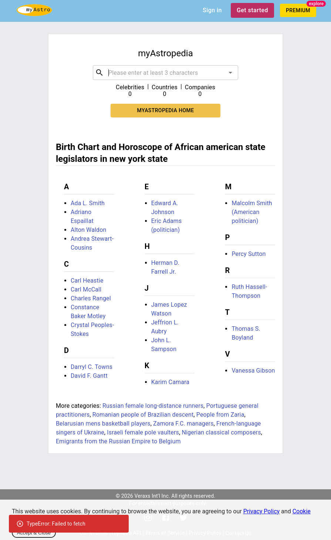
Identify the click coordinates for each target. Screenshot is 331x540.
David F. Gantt (89, 375)
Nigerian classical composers (221, 432)
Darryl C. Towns (91, 366)
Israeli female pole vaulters (143, 432)
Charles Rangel (91, 298)
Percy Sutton (249, 253)
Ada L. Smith (88, 203)
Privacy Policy (261, 511)
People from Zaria (220, 414)
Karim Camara (170, 382)
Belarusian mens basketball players (103, 423)
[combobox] (165, 72)
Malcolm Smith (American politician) (252, 212)
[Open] (230, 72)
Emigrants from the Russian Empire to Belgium (118, 441)
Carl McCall (86, 289)
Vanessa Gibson (253, 370)
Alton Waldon (89, 229)
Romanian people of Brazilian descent (143, 414)
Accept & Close (34, 533)
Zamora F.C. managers (183, 423)
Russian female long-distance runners (152, 405)
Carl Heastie (87, 280)
